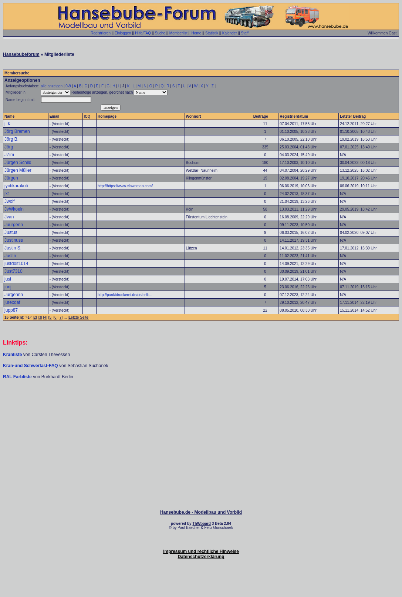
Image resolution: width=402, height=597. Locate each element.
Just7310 (13, 271)
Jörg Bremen (17, 131)
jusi (7, 279)
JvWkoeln (14, 209)
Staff (245, 33)
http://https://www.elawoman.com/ (125, 186)
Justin (10, 255)
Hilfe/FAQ (143, 33)
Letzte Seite (78, 317)
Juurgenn (13, 224)
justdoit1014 (16, 263)
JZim (9, 154)
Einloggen (123, 33)
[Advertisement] (201, 402)
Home (197, 33)
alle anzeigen (52, 86)
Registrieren (101, 33)
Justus (10, 232)
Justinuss (13, 240)
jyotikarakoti (16, 185)
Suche (160, 33)
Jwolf (9, 201)
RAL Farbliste (18, 376)
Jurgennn (13, 294)
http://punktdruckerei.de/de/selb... (125, 295)
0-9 (68, 86)
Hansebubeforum (21, 54)
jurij (7, 286)
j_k (7, 123)
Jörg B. (11, 139)
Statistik (211, 33)
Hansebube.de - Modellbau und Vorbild (201, 512)
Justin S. (12, 248)
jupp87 (11, 310)
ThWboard (201, 523)
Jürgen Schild (17, 162)
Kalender (229, 33)
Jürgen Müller (17, 170)
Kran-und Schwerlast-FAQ (31, 365)
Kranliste (12, 354)
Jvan (9, 216)
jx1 (7, 193)
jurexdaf (12, 302)
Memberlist (178, 33)
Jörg (8, 147)
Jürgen (11, 178)
